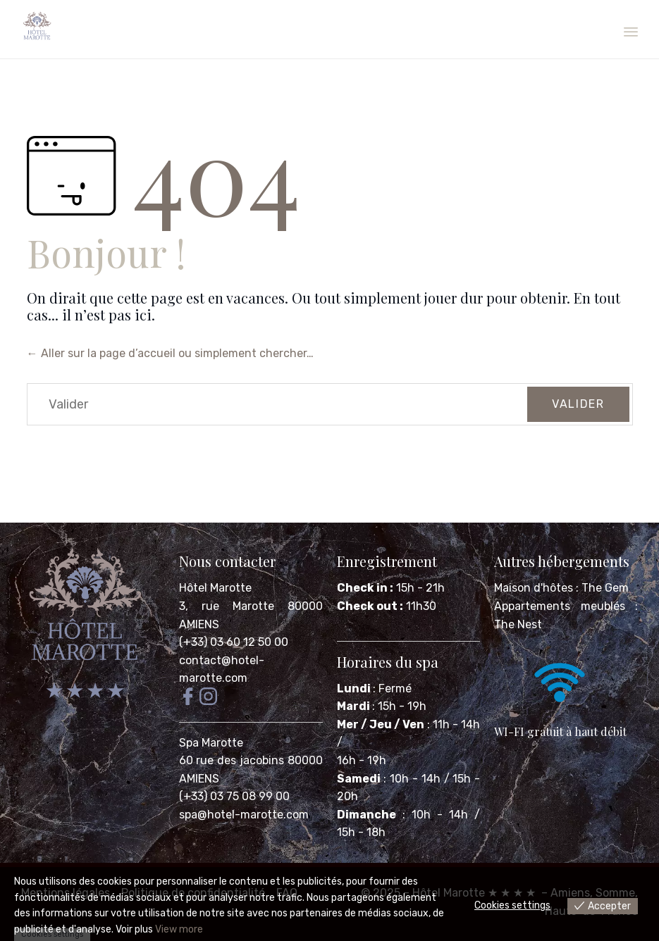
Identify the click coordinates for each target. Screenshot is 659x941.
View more (179, 929)
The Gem (605, 587)
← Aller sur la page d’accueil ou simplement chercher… (170, 353)
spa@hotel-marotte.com (244, 814)
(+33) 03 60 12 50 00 (233, 642)
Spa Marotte (212, 742)
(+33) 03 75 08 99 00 (235, 796)
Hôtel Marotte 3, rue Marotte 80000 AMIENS (251, 605)
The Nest (518, 624)
